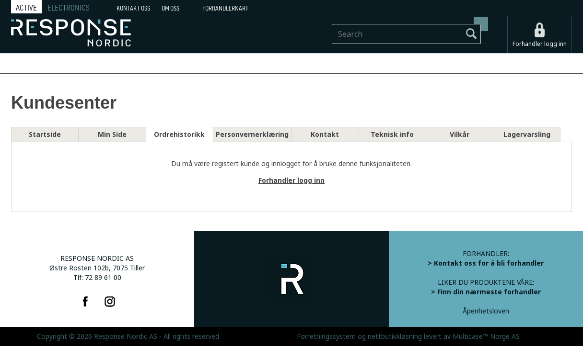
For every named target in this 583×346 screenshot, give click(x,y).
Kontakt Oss (133, 8)
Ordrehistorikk (179, 134)
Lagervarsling (526, 134)
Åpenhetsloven (486, 311)
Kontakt (325, 134)
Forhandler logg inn (540, 44)
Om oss (170, 8)
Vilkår (459, 134)
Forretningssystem (326, 336)
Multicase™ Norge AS (486, 336)
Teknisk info (392, 134)
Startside (45, 134)
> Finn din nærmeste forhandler (486, 292)
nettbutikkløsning (395, 336)
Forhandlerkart (225, 8)
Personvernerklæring (252, 134)
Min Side (112, 134)
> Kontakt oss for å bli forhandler (486, 263)
